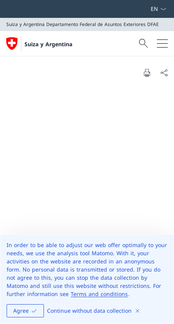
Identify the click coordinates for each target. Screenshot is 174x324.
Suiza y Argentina (48, 44)
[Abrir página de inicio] (39, 43)
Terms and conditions (99, 294)
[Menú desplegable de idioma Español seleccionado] (158, 9)
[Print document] (146, 72)
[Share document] (163, 72)
